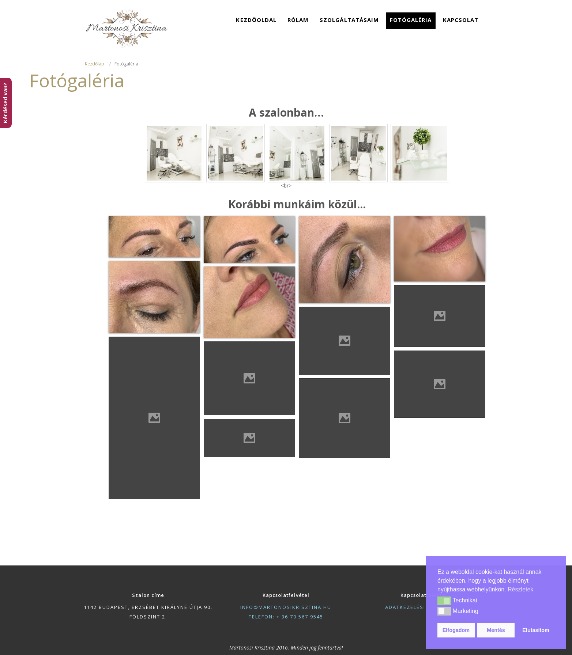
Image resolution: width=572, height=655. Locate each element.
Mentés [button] (496, 630)
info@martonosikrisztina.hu (285, 607)
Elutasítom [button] (535, 630)
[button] (444, 601)
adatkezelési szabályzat (423, 607)
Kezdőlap (94, 64)
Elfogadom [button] (456, 630)
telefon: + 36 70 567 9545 (286, 616)
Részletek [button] (520, 589)
